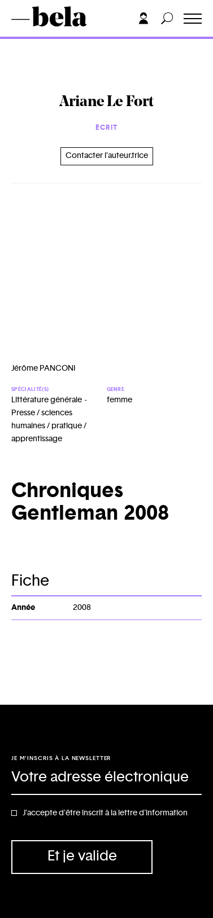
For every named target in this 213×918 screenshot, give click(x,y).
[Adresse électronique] (106, 778)
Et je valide (82, 856)
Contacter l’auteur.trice (107, 156)
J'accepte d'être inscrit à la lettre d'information (105, 813)
